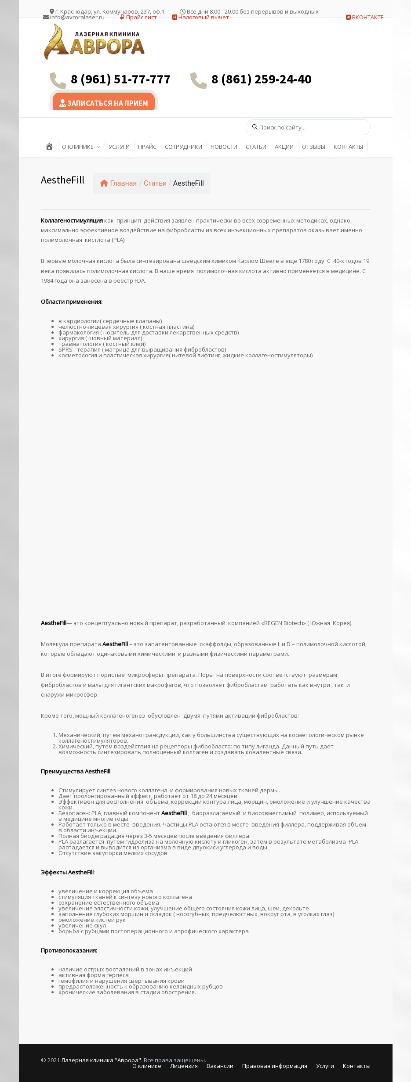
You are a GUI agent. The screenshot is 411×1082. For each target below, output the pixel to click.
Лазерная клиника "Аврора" (101, 1060)
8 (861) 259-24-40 (261, 78)
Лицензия (184, 1066)
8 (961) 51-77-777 (121, 78)
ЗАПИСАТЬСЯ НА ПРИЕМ (103, 103)
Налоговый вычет (200, 17)
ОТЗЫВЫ (313, 147)
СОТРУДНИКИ (183, 147)
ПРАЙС (147, 147)
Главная (118, 183)
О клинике (146, 1066)
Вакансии (220, 1066)
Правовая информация (274, 1066)
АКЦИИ (284, 147)
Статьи (155, 183)
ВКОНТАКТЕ (365, 17)
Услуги (325, 1066)
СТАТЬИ (256, 147)
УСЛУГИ (119, 147)
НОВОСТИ (224, 147)
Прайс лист (138, 17)
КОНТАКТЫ (348, 147)
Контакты (357, 1066)
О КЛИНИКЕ (78, 147)
